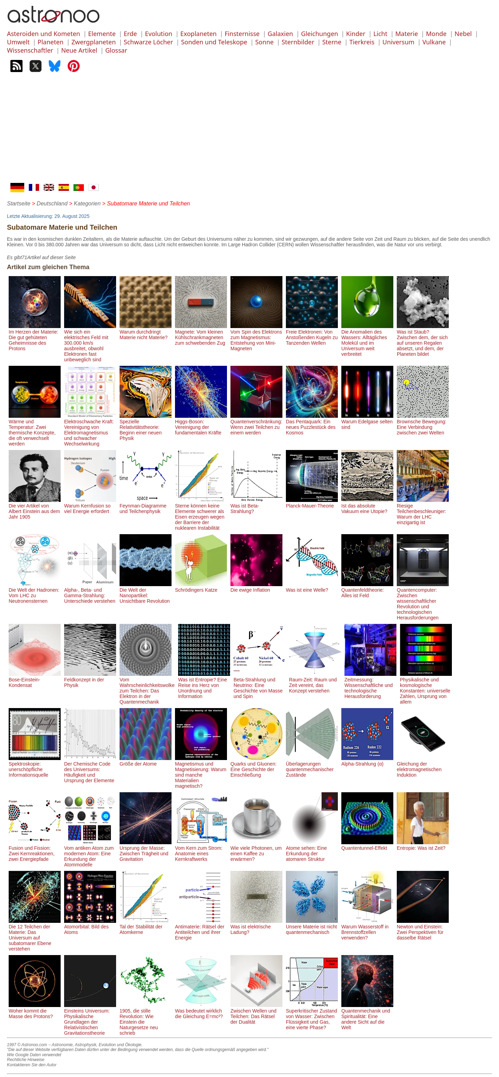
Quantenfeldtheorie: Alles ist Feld (367, 590)
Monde (436, 33)
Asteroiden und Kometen (43, 33)
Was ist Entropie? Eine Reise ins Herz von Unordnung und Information (204, 685)
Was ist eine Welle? (312, 587)
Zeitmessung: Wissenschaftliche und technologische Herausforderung (370, 685)
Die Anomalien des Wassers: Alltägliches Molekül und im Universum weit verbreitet (367, 340)
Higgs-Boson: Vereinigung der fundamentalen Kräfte (201, 424)
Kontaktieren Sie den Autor (31, 1064)
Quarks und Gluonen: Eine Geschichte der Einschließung (256, 767)
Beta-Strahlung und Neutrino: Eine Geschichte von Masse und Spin (260, 685)
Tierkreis (361, 42)
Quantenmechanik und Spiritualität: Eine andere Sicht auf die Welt (367, 1016)
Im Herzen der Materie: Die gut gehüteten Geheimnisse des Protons (35, 337)
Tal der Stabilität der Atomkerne (146, 926)
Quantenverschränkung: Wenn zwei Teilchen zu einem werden (256, 424)
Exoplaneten (198, 33)
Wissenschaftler (30, 50)
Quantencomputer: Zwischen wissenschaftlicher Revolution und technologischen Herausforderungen (423, 601)
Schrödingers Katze (201, 587)
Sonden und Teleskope (214, 42)
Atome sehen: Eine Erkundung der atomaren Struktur (312, 851)
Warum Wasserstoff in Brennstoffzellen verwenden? (367, 929)
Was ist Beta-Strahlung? (256, 505)
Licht (380, 33)
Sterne (331, 42)
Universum (398, 42)
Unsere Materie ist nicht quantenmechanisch (312, 926)
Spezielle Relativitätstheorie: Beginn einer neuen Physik (146, 427)
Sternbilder (298, 42)
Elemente (102, 33)
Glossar (116, 50)
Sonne (264, 42)
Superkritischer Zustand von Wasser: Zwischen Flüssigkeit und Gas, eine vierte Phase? (312, 1016)
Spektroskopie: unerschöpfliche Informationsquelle (35, 767)
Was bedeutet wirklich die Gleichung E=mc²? (201, 1011)
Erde (130, 33)
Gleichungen (319, 33)
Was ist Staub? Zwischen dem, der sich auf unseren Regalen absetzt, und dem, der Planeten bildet (423, 340)
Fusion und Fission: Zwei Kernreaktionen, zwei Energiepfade (35, 851)
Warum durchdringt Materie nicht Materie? (146, 332)
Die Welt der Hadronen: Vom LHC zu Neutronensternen (35, 593)
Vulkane (434, 42)
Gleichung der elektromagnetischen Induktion (423, 767)
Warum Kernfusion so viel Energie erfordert (90, 505)
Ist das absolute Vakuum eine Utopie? (367, 505)
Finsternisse (242, 33)
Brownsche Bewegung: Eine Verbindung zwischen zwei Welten (423, 424)
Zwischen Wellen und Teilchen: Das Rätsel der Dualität (256, 1014)
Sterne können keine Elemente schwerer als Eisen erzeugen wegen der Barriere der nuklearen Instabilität (201, 514)
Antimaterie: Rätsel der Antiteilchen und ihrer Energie (201, 929)
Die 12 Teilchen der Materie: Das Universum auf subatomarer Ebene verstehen (35, 935)
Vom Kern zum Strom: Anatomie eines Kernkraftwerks (201, 851)
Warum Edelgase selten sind (367, 421)
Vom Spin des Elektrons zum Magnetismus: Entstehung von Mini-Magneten (256, 337)
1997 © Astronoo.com (27, 1044)
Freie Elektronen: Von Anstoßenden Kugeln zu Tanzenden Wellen (312, 335)
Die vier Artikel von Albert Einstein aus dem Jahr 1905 (35, 508)
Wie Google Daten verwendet (34, 1054)
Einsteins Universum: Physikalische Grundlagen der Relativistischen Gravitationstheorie (90, 1019)
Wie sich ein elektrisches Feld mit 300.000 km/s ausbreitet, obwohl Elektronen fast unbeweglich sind (90, 343)
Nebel (463, 33)
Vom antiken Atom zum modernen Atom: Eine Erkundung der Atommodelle (90, 853)
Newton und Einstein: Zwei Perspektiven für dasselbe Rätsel (423, 929)
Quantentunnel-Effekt (367, 845)
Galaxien (280, 33)
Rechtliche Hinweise (25, 1059)
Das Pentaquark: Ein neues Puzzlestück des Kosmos (312, 424)
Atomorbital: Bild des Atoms (90, 926)
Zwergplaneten (93, 42)
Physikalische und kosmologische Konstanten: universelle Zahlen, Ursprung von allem (426, 688)
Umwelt (18, 42)
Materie (406, 33)
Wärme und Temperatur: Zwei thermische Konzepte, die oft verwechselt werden (35, 430)
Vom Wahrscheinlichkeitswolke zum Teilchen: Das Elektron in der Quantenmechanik (147, 688)
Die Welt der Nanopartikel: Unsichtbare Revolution (146, 593)
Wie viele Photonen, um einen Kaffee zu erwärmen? (256, 851)
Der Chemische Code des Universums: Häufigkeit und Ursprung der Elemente (90, 769)
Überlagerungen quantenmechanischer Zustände (312, 767)
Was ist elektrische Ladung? (256, 926)
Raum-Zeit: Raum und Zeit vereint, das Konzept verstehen (315, 682)
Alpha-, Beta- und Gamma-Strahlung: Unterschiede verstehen (90, 593)
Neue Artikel (79, 50)
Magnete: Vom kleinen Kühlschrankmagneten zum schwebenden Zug (201, 335)
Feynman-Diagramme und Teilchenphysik (146, 505)
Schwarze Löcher (148, 42)
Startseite (18, 203)
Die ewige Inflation (256, 587)
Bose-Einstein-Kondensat (35, 679)
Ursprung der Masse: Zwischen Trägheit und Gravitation (146, 851)
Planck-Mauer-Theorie (312, 503)
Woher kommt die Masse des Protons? (35, 1011)
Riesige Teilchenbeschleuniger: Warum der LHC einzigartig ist (423, 511)
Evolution (158, 33)
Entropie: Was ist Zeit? (423, 845)
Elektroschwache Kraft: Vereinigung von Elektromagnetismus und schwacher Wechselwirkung (90, 430)
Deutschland (52, 203)
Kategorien (87, 203)
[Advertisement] (249, 130)
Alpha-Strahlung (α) (367, 761)
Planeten (51, 42)
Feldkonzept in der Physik (90, 679)
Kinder (356, 33)
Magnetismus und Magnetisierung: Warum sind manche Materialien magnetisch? (201, 772)
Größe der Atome (146, 761)
